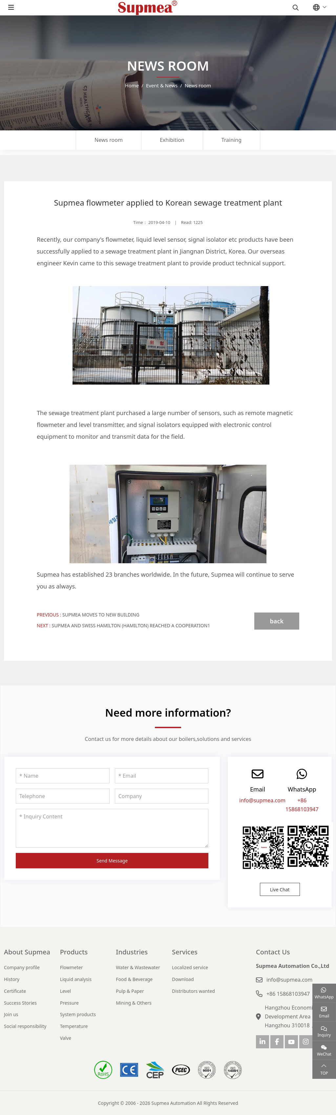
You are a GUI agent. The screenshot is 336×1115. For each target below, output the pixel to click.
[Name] (63, 775)
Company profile (22, 967)
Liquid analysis (76, 979)
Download (183, 979)
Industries (132, 952)
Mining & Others (133, 1003)
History (11, 979)
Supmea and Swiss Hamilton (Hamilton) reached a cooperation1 (131, 625)
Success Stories (20, 1003)
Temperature (74, 1026)
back (277, 621)
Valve (66, 1038)
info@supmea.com (262, 800)
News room (108, 140)
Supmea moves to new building (100, 615)
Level (65, 991)
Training (231, 140)
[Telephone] (63, 796)
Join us (11, 1014)
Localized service (190, 967)
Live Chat (280, 889)
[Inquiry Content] (112, 828)
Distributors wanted (193, 991)
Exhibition (172, 140)
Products (74, 952)
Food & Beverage (134, 979)
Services (185, 952)
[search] (295, 7)
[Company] (162, 796)
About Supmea (27, 952)
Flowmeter (71, 967)
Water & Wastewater (138, 967)
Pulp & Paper (130, 991)
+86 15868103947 (288, 993)
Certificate (15, 991)
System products (78, 1014)
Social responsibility (25, 1026)
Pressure (69, 1003)
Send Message (112, 861)
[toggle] (11, 7)
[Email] (162, 775)
